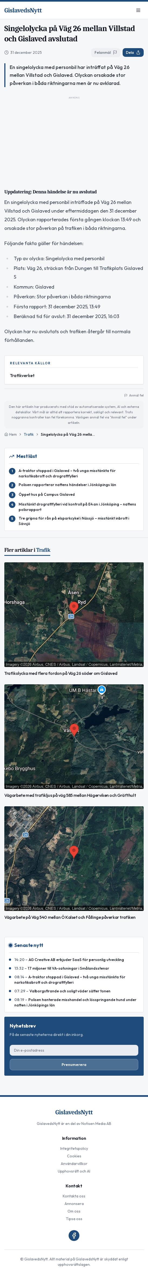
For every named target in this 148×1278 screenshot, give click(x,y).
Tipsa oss (74, 1218)
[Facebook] (74, 1235)
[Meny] (138, 10)
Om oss (74, 1211)
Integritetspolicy (74, 1148)
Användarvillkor (74, 1163)
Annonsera (74, 1203)
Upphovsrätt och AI (74, 1171)
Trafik (29, 434)
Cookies (74, 1156)
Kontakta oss (74, 1196)
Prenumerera (74, 1064)
